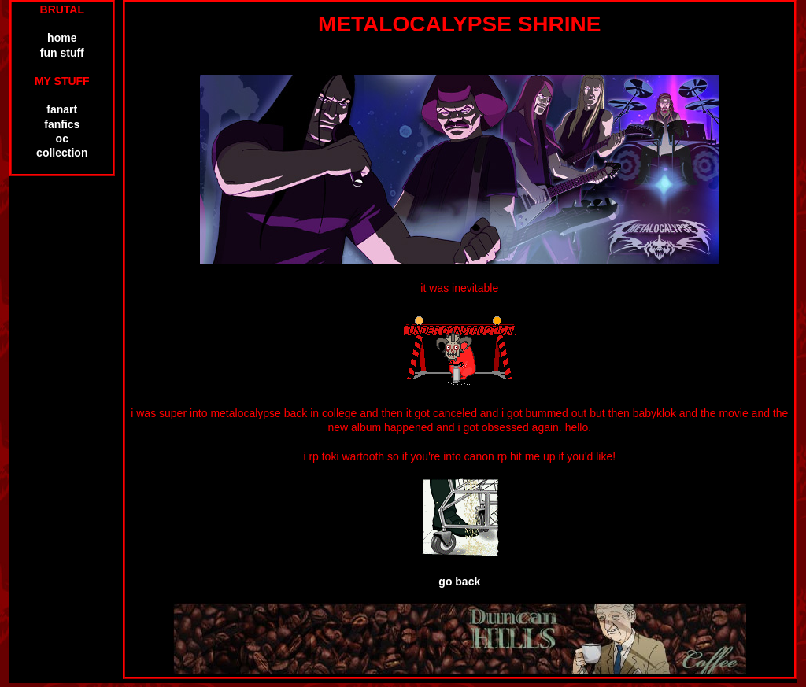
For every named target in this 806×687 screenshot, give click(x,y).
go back (459, 581)
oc (62, 138)
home (61, 37)
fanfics (61, 124)
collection (61, 152)
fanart (61, 109)
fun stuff (62, 52)
